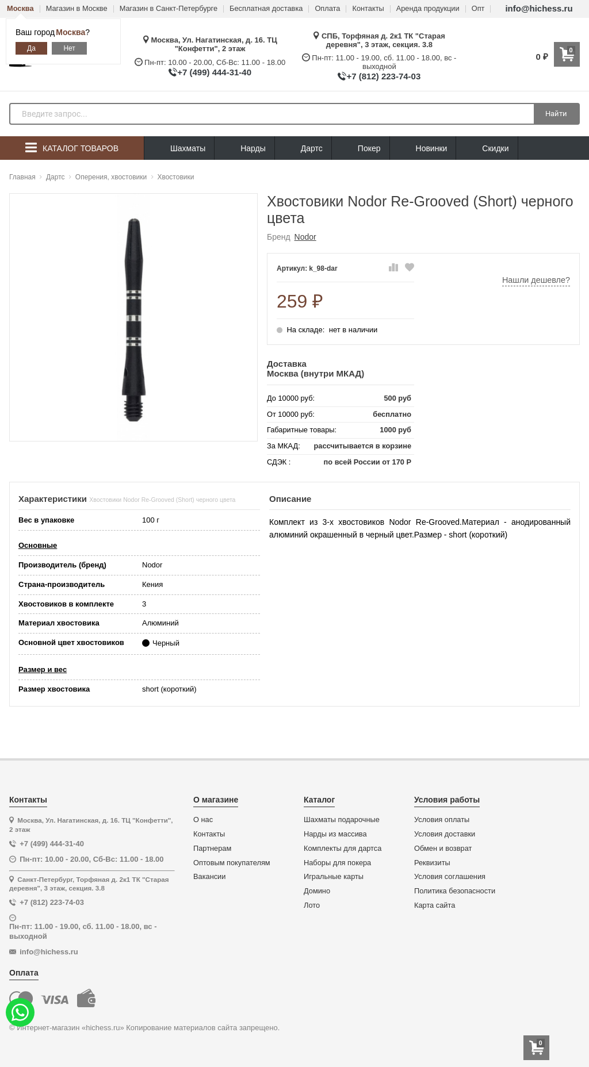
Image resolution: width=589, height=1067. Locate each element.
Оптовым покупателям (231, 863)
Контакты (368, 9)
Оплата (327, 9)
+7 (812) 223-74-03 (383, 76)
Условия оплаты (441, 820)
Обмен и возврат (443, 849)
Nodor (305, 236)
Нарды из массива (335, 834)
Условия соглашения (449, 877)
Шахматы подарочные (342, 820)
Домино (317, 891)
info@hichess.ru (538, 8)
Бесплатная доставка (266, 9)
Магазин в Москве (77, 9)
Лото (312, 905)
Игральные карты (334, 877)
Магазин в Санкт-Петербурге (168, 9)
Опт (478, 9)
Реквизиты (432, 863)
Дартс (303, 148)
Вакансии (209, 877)
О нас (203, 820)
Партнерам (212, 849)
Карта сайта (434, 905)
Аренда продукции (428, 9)
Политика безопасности (454, 891)
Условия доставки (444, 834)
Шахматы (179, 148)
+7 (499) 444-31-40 (214, 72)
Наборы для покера (337, 863)
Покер (361, 148)
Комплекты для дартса (342, 849)
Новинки (423, 148)
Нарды (244, 148)
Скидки (486, 150)
